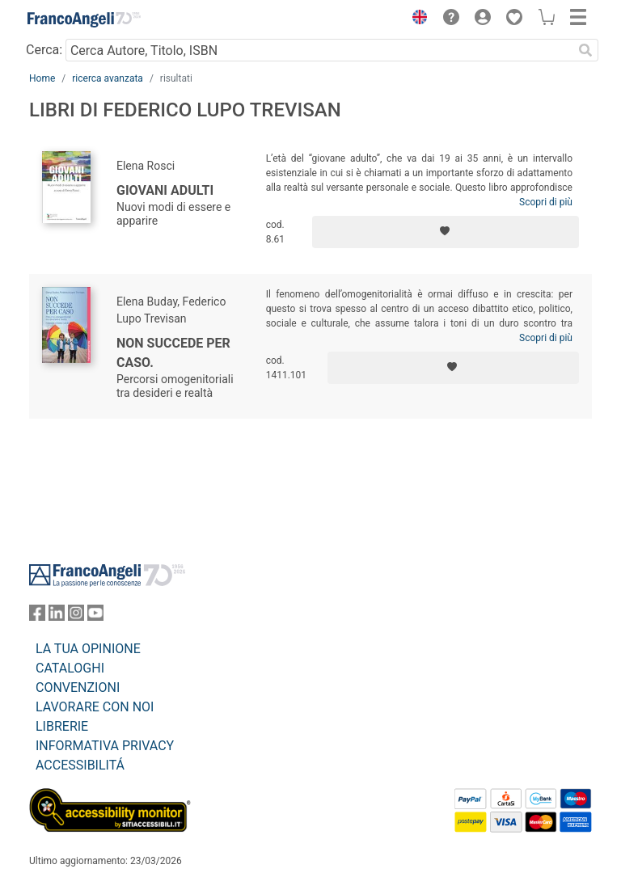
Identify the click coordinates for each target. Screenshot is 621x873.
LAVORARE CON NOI (95, 707)
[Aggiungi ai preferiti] (445, 232)
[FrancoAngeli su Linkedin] (57, 616)
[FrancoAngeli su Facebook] (37, 616)
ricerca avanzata (107, 78)
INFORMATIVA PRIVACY (105, 745)
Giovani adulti (164, 190)
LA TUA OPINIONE (88, 648)
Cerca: (44, 49)
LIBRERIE (62, 726)
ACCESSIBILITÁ (80, 765)
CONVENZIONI (78, 687)
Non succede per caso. (173, 352)
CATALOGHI (70, 668)
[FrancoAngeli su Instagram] (76, 616)
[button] (415, 19)
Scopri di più (545, 202)
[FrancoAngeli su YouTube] (95, 616)
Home (42, 78)
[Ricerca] (585, 50)
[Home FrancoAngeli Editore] (84, 19)
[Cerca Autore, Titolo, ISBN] (318, 50)
